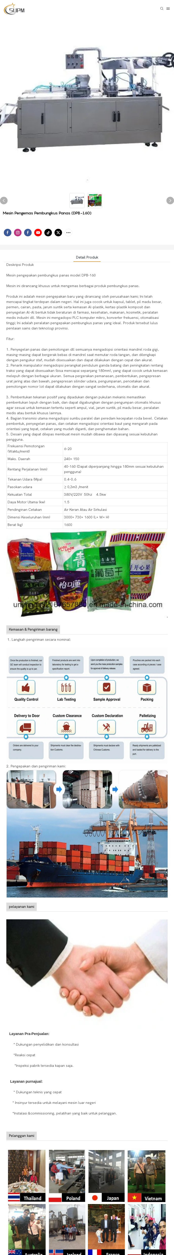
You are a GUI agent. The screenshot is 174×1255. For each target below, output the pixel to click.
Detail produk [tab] (87, 257)
